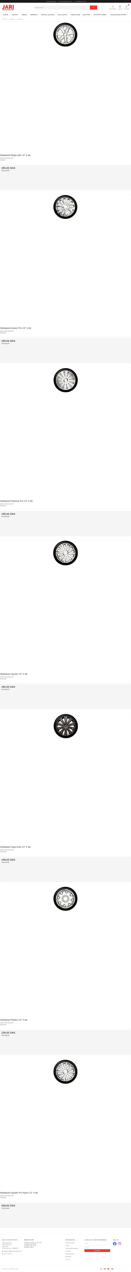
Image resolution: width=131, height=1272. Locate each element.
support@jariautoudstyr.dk (13, 1251)
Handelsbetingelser (72, 1248)
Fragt (67, 1245)
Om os (68, 1259)
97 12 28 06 (8, 1254)
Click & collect (70, 1243)
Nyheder (68, 1256)
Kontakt (68, 1251)
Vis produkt (5, 170)
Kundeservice (70, 1254)
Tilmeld (97, 1250)
